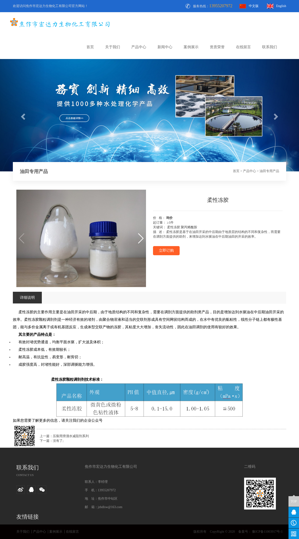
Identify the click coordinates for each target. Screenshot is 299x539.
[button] (140, 238)
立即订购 (166, 250)
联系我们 (269, 47)
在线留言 (243, 47)
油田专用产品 (269, 171)
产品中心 (138, 47)
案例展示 (191, 47)
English (281, 6)
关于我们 (112, 47)
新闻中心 (164, 47)
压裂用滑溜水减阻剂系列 (71, 436)
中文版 (254, 6)
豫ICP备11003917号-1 (267, 531)
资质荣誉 (217, 47)
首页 (90, 47)
